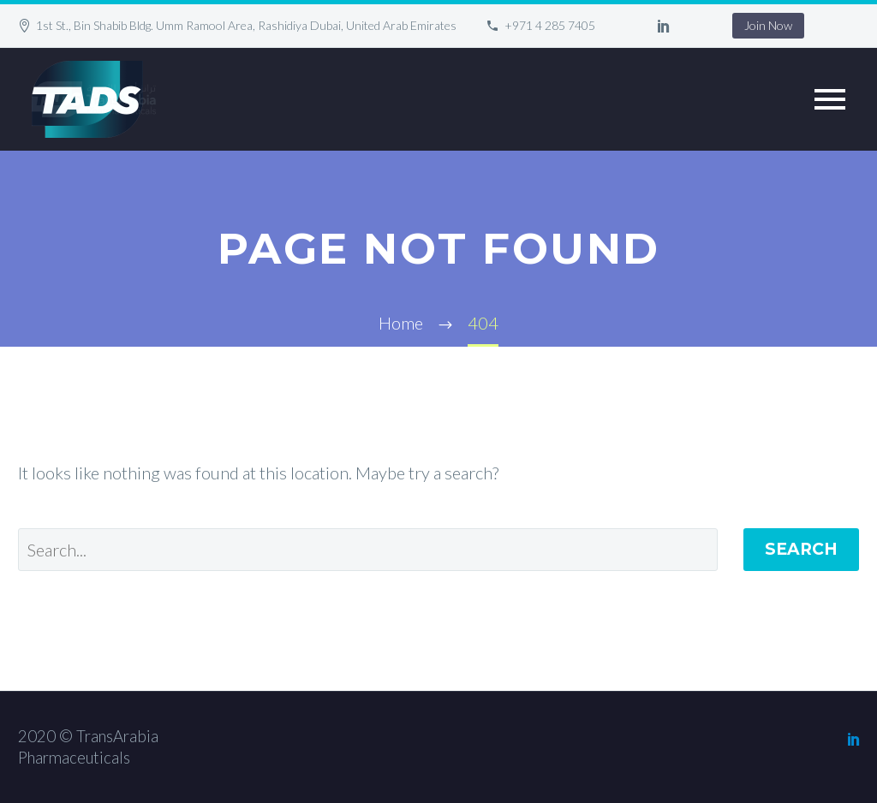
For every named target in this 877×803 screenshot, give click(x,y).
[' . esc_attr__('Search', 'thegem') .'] (368, 549)
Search (801, 549)
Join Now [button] (768, 25)
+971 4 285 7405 (549, 25)
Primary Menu (829, 99)
